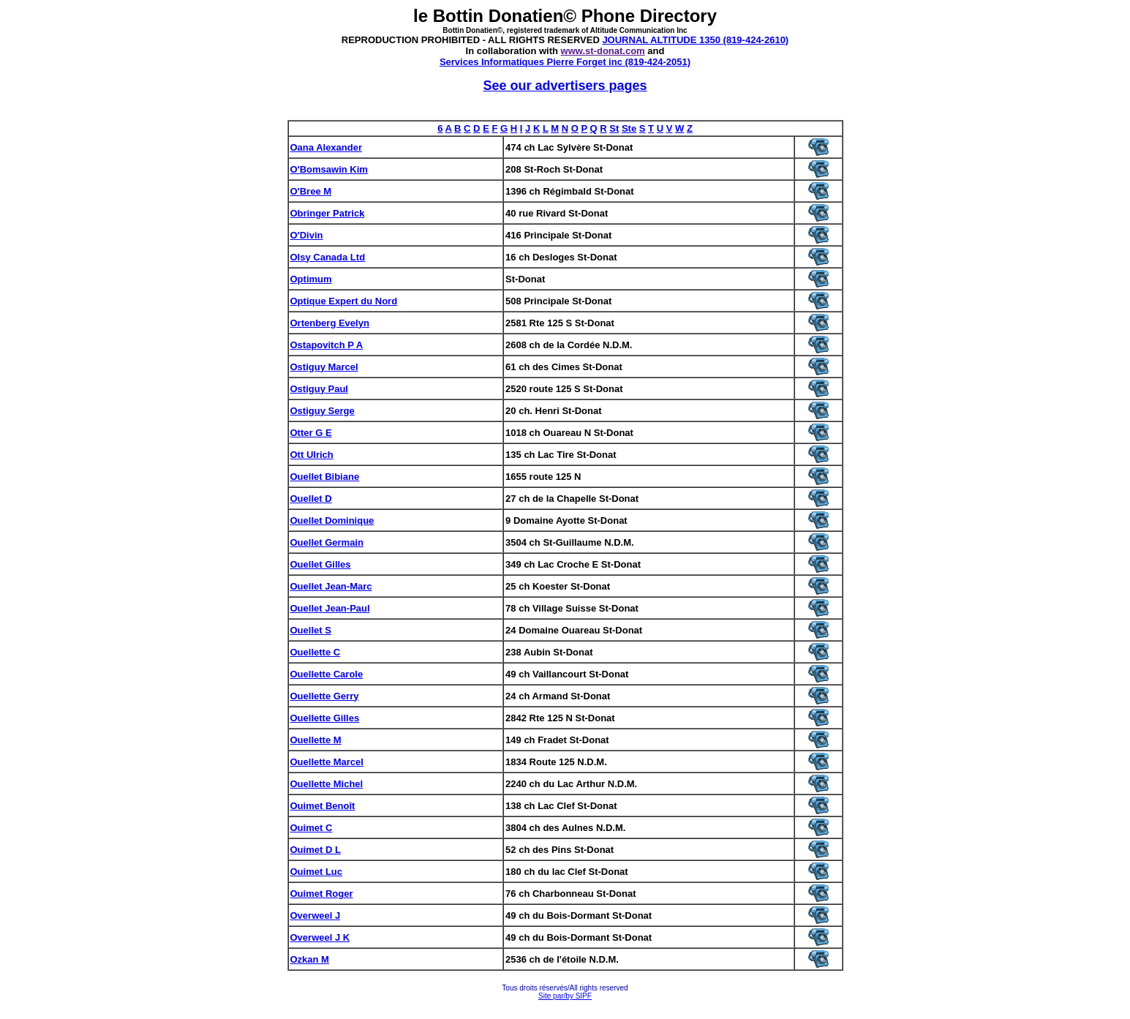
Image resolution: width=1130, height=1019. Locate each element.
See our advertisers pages (565, 85)
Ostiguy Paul (319, 388)
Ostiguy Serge (322, 410)
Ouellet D (311, 498)
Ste (629, 128)
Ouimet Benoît (322, 805)
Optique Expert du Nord (344, 301)
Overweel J (315, 915)
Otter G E (311, 432)
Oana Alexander (326, 147)
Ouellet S (310, 630)
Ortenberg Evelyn (329, 322)
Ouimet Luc (316, 871)
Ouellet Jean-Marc (331, 586)
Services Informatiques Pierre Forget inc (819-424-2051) (565, 61)
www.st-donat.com (603, 50)
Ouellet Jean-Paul (330, 608)
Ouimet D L (315, 849)
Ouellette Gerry (324, 696)
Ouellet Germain (327, 542)
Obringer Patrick (327, 213)
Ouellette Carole (327, 674)
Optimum (311, 279)
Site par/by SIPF (565, 996)
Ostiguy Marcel (324, 366)
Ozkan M (309, 959)
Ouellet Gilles (320, 564)
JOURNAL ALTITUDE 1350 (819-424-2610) (695, 39)
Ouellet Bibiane (325, 476)
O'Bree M (311, 191)
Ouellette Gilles (325, 717)
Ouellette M (316, 739)
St (614, 128)
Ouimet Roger (321, 893)
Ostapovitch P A (327, 344)
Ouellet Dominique (332, 520)
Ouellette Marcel (327, 761)
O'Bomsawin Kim (329, 169)
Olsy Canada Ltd (328, 257)
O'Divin (306, 235)
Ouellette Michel (327, 783)
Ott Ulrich (312, 454)
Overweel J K (320, 937)
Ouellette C (315, 652)
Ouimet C (311, 827)
